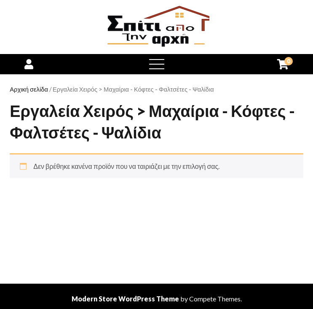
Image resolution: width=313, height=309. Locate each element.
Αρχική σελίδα (29, 89)
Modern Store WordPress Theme (125, 299)
